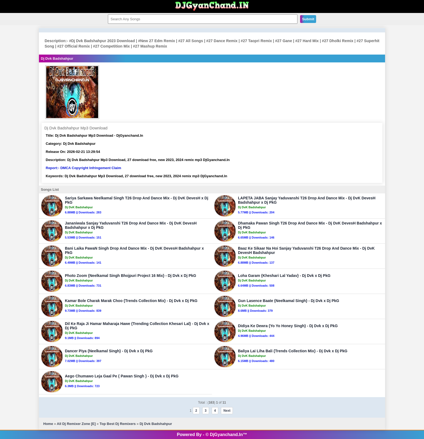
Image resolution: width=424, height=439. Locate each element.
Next (226, 411)
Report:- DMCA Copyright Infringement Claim (83, 168)
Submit (308, 19)
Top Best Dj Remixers (117, 424)
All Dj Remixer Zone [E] (76, 424)
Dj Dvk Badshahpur (156, 424)
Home (48, 424)
